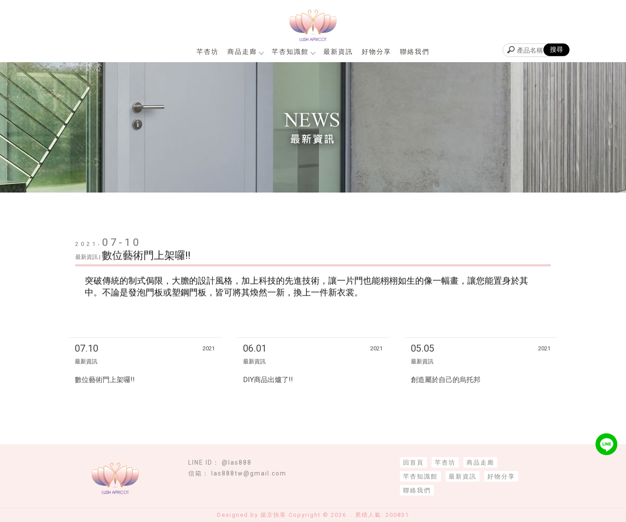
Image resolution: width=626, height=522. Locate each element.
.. (351, 515)
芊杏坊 (207, 52)
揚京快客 (273, 515)
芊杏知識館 (293, 52)
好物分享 (376, 52)
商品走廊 (245, 52)
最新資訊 (338, 52)
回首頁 (413, 462)
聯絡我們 (415, 52)
